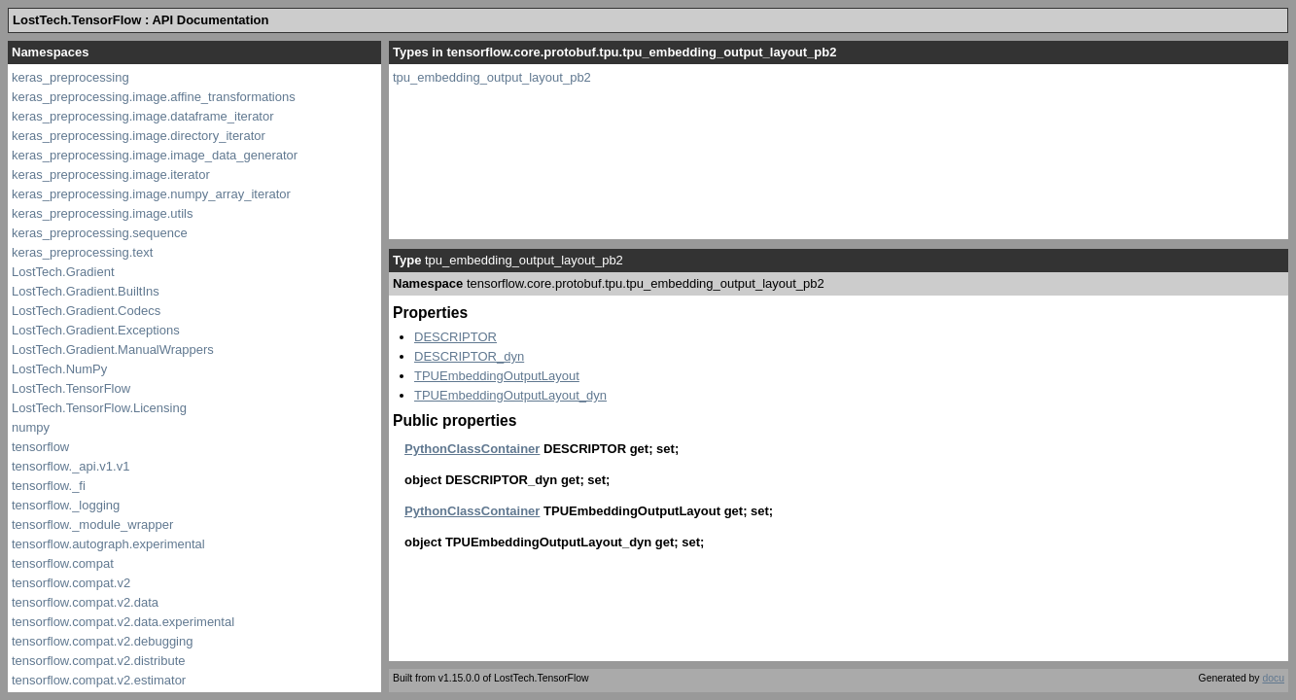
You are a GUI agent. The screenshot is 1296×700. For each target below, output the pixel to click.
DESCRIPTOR (455, 337)
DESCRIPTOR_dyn (469, 356)
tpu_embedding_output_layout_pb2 (492, 77)
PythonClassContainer (472, 448)
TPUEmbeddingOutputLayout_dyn (510, 395)
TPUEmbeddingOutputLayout (496, 375)
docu (1273, 678)
